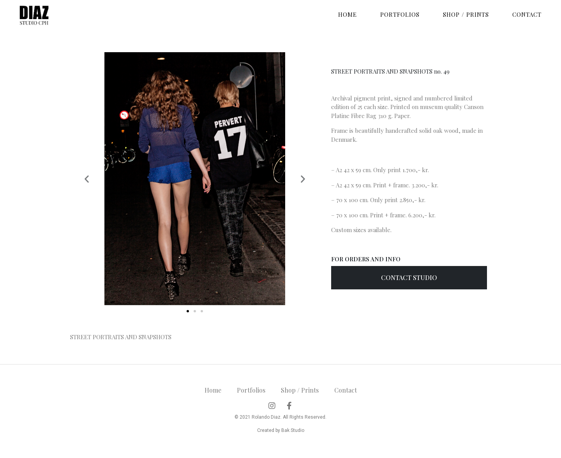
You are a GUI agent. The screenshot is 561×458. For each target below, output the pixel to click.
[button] (188, 311)
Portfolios (400, 14)
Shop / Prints (466, 14)
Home (347, 14)
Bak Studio (292, 430)
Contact (527, 14)
